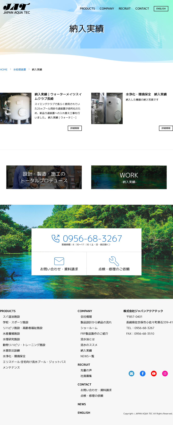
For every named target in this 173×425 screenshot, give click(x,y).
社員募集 (86, 376)
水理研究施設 (11, 339)
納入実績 (86, 351)
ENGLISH (161, 8)
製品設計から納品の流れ (96, 322)
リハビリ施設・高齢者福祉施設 (22, 328)
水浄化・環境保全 (14, 356)
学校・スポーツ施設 (15, 322)
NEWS (82, 404)
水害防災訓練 (11, 351)
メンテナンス (11, 367)
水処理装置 (19, 69)
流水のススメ (89, 345)
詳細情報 (74, 128)
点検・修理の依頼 (92, 396)
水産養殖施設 (11, 334)
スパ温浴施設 (11, 317)
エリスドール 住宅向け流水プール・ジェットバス (34, 362)
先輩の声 (86, 370)
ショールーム (89, 328)
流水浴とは (88, 339)
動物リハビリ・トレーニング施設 (24, 345)
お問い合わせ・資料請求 (96, 390)
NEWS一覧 (87, 356)
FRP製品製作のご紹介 (94, 334)
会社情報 (86, 317)
